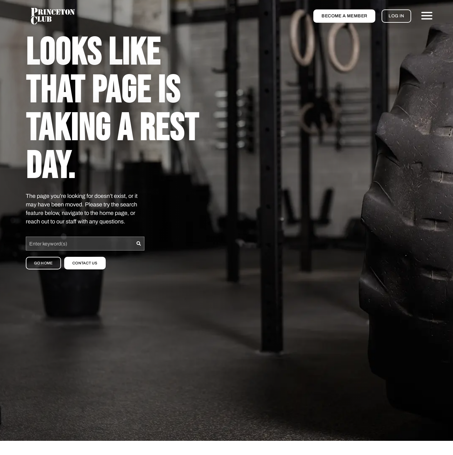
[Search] (138, 244)
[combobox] (79, 244)
